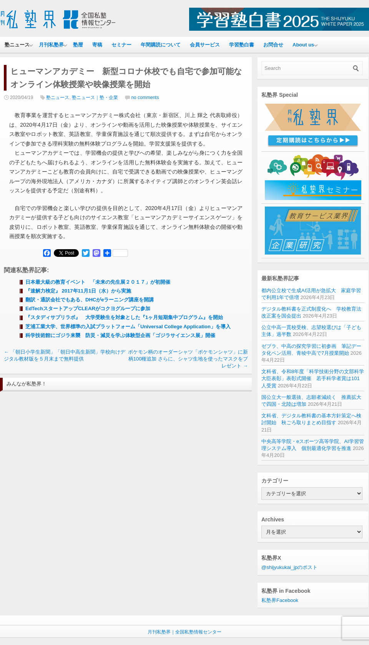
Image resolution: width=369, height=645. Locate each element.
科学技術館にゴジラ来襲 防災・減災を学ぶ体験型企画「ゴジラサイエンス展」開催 (120, 335)
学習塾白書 (241, 45)
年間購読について (161, 45)
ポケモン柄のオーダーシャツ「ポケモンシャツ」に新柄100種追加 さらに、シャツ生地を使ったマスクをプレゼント (188, 359)
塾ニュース (17, 45)
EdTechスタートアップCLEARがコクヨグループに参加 (87, 308)
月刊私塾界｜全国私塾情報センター (184, 632)
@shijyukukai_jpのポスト (289, 567)
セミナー (121, 45)
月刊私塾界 (51, 45)
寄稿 (97, 45)
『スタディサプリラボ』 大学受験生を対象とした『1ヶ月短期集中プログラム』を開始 (124, 317)
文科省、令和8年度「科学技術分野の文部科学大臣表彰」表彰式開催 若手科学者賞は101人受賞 (312, 378)
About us (303, 45)
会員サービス (205, 45)
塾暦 (78, 45)
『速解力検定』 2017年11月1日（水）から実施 (78, 291)
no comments (145, 97)
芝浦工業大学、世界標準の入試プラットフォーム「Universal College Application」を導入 (128, 326)
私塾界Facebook (279, 600)
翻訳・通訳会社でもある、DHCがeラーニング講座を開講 (89, 300)
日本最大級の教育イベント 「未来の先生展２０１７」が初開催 (97, 282)
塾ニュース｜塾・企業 (95, 97)
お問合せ (273, 45)
